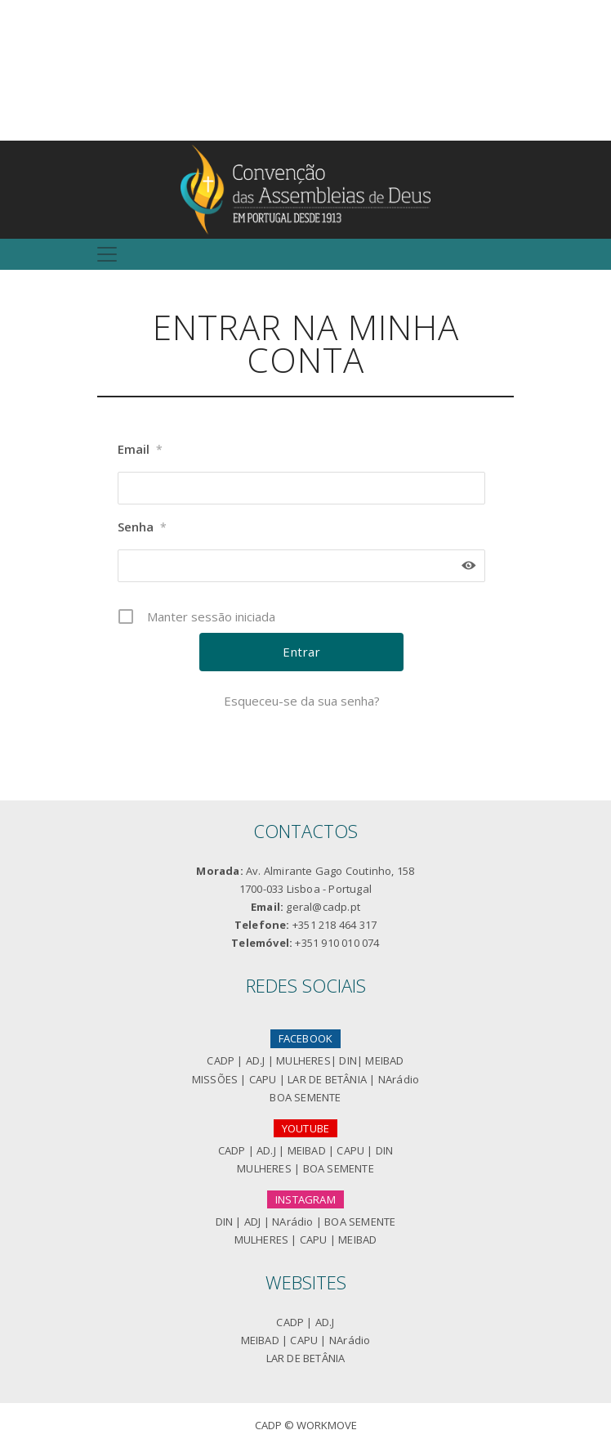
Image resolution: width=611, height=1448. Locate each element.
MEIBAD (384, 1060)
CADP (220, 1060)
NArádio (398, 1079)
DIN (348, 1060)
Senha (142, 527)
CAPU (263, 1079)
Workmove (327, 1425)
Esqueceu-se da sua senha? (302, 701)
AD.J (255, 1060)
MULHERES (303, 1060)
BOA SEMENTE (305, 1097)
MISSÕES (215, 1079)
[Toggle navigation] (107, 254)
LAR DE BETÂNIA (327, 1079)
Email (140, 450)
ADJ (252, 1221)
